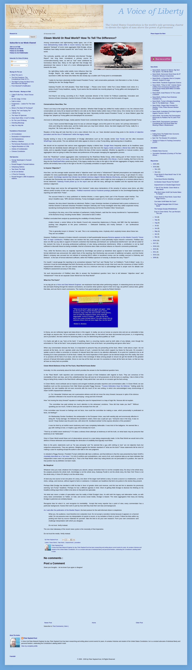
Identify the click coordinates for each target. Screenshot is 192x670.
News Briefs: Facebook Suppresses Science (167, 82)
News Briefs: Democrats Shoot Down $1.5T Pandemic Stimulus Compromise (167, 75)
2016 (155, 246)
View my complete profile (29, 646)
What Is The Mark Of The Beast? (22, 108)
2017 (155, 243)
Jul (156, 225)
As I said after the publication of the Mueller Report (62, 510)
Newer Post (48, 623)
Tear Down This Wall (18, 169)
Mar (156, 237)
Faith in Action (16, 101)
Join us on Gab (15, 47)
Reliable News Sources (160, 151)
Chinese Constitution (18, 151)
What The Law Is (17, 75)
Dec (156, 169)
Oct (156, 217)
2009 (155, 257)
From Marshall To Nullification (21, 86)
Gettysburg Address (18, 167)
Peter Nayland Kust (30, 638)
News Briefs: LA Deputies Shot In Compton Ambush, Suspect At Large (166, 79)
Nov (156, 172)
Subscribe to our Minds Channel (23, 43)
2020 (155, 164)
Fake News (61, 542)
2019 (155, 167)
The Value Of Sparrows (19, 115)
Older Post (139, 623)
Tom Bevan (113, 159)
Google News (109, 145)
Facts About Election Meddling (164, 179)
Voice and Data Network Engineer (69, 284)
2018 (155, 240)
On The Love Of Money (19, 120)
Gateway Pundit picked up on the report (72, 181)
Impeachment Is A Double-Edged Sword (167, 185)
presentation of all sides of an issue (56, 159)
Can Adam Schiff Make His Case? (165, 201)
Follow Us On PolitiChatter (19, 53)
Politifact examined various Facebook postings (93, 190)
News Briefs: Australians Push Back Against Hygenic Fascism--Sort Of (167, 112)
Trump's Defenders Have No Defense (116, 386)
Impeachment (69, 542)
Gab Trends (120, 139)
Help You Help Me (17, 125)
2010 (155, 255)
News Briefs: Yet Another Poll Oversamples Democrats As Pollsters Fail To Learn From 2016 (166, 117)
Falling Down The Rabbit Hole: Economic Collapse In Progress (166, 134)
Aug (156, 223)
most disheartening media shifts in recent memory (62, 45)
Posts (14, 61)
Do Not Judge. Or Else (19, 99)
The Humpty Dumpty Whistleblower (165, 209)
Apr (156, 234)
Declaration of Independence (21, 136)
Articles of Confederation (19, 149)
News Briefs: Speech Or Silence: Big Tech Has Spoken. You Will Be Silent (166, 71)
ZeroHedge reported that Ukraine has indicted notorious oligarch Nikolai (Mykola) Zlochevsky (87, 177)
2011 (155, 252)
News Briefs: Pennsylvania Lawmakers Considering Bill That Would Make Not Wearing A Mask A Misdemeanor (165, 123)
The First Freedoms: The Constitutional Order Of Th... (21, 78)
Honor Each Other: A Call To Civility (23, 118)
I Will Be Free (16, 113)
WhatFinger (48, 141)
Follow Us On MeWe (17, 51)
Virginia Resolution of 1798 (20, 146)
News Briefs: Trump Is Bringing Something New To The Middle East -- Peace (166, 102)
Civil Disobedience (18, 139)
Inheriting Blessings (18, 123)
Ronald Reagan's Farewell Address (23, 164)
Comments (15, 65)
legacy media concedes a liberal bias (117, 148)
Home (94, 623)
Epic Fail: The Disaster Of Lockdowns (165, 138)
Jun (156, 228)
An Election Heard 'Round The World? (166, 182)
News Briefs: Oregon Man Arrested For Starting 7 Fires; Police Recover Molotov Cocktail (166, 107)
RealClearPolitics (59, 161)
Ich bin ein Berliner (18, 172)
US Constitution (17, 134)
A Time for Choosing (18, 174)
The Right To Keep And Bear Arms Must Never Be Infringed (23, 82)
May (156, 231)
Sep (156, 220)
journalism (77, 542)
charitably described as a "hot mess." (57, 456)
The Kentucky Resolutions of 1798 (23, 144)
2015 (155, 249)
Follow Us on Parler (16, 49)
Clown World (53, 542)
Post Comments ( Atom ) (61, 626)
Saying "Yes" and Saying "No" (21, 110)
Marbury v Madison (18, 141)
